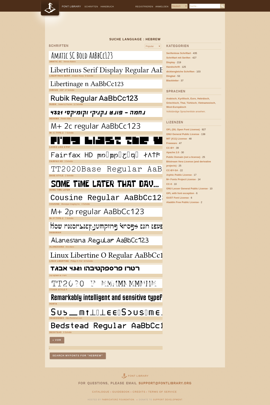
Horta (53, 304)
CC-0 (169, 184)
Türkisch (192, 102)
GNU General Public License (182, 134)
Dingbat (170, 76)
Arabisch (171, 98)
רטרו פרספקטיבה (58, 275)
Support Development (167, 400)
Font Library (138, 375)
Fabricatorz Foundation (118, 400)
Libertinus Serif (60, 76)
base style (57, 176)
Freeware (171, 143)
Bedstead (56, 332)
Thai (182, 102)
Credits (139, 391)
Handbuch (107, 6)
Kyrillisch (183, 98)
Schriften (91, 6)
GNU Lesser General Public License (187, 188)
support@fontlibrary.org (165, 383)
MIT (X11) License (176, 138)
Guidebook (121, 391)
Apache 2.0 (172, 152)
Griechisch (172, 102)
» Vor (56, 340)
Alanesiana (57, 247)
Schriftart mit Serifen (178, 57)
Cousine (55, 204)
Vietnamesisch (206, 102)
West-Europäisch (176, 107)
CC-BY (170, 147)
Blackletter (172, 80)
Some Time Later (60, 190)
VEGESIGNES (57, 318)
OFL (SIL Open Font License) (183, 129)
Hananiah (55, 233)
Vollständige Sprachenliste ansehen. (186, 111)
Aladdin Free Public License (182, 202)
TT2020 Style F (58, 290)
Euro (193, 98)
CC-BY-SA (172, 170)
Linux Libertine (59, 261)
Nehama (54, 119)
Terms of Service (162, 391)
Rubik (53, 104)
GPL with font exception (180, 193)
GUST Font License (177, 197)
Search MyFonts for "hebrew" (77, 355)
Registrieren (144, 6)
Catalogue (101, 391)
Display (170, 62)
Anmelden (162, 6)
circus (54, 90)
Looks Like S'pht (60, 147)
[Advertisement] (135, 27)
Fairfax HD (56, 161)
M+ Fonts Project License (181, 179)
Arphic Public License (179, 174)
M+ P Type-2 (56, 218)
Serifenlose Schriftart (178, 53)
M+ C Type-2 (57, 133)
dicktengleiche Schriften (180, 71)
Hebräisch (203, 98)
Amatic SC (56, 62)
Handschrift (173, 66)
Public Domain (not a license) (183, 157)
